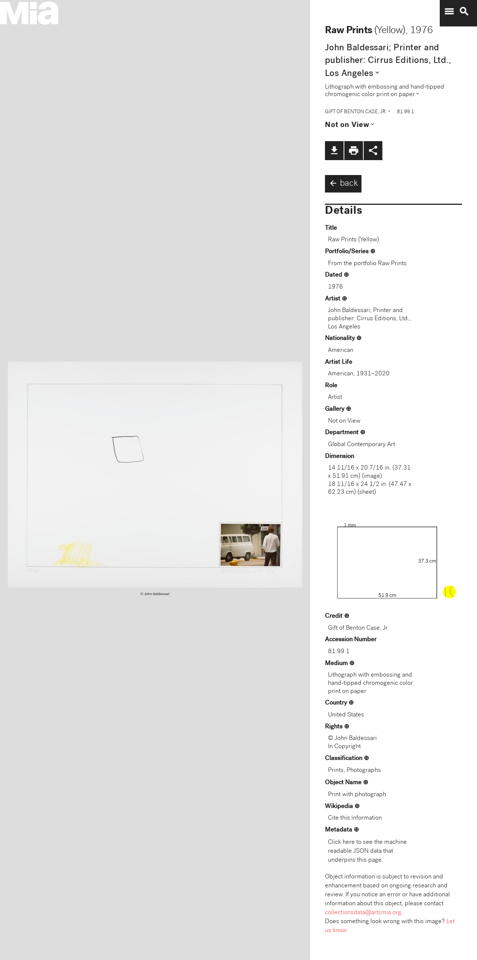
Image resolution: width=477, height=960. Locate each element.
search (464, 11)
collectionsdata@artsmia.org (363, 913)
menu (449, 11)
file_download (334, 150)
